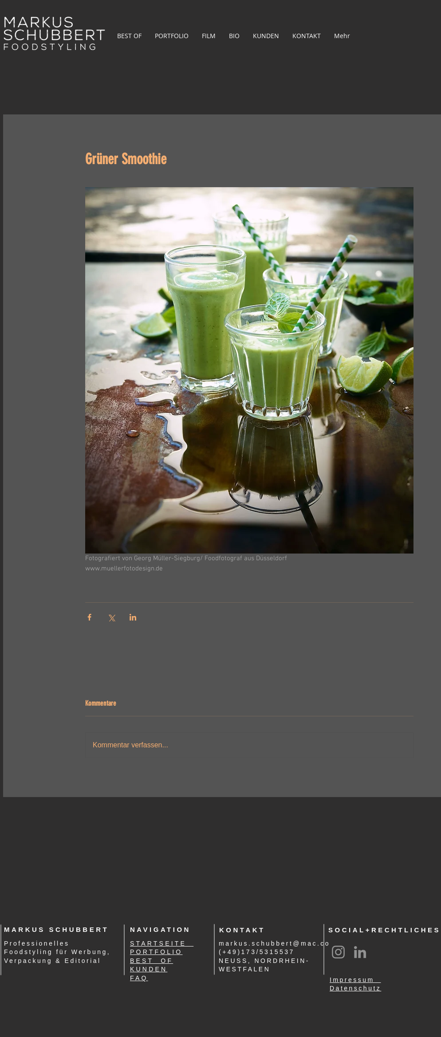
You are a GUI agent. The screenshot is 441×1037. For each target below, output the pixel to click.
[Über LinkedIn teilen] (133, 617)
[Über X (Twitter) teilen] (111, 617)
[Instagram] (338, 952)
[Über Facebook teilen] (89, 617)
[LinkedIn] (360, 952)
